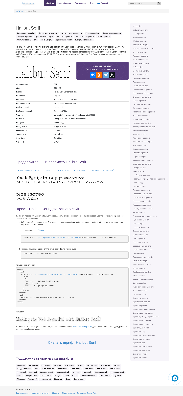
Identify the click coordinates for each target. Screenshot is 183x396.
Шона (68, 379)
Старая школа (138, 253)
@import (41, 230)
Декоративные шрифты (142, 89)
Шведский (58, 379)
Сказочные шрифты (141, 235)
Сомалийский (105, 376)
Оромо (19, 376)
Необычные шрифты (141, 175)
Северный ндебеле (88, 376)
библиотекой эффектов (82, 327)
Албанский (21, 365)
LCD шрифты (138, 34)
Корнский (33, 372)
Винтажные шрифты (141, 71)
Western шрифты (140, 41)
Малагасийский (63, 372)
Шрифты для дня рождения (144, 309)
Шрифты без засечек (141, 302)
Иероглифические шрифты (144, 112)
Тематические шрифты (142, 265)
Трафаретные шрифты (142, 272)
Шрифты (50, 3)
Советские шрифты (141, 242)
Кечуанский (21, 372)
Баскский (57, 365)
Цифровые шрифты (141, 294)
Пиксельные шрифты (141, 190)
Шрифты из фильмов (141, 339)
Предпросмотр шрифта (28, 170)
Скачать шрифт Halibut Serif (72, 342)
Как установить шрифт (40, 393)
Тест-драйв (79, 170)
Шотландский (79, 379)
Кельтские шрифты (140, 130)
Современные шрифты (142, 246)
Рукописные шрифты (141, 220)
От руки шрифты (139, 186)
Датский (117, 365)
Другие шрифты (139, 101)
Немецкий (87, 372)
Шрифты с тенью (140, 358)
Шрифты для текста (141, 328)
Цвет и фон (63, 170)
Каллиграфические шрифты (144, 127)
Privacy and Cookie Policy (87, 393)
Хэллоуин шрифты (140, 291)
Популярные (80, 3)
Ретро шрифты (139, 212)
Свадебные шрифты (141, 231)
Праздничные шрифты (142, 205)
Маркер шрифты (139, 157)
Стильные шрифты (140, 261)
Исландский (76, 369)
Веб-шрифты (138, 67)
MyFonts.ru (20, 11)
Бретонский (69, 365)
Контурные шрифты (141, 145)
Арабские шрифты (140, 56)
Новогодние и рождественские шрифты (149, 179)
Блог (92, 3)
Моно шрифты (139, 171)
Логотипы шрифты (140, 153)
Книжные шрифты (140, 134)
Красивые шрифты (140, 149)
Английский (33, 365)
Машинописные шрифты (143, 160)
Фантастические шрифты (143, 279)
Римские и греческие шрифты (145, 216)
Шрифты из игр (139, 332)
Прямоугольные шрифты (143, 209)
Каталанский (115, 369)
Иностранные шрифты (142, 116)
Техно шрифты (139, 268)
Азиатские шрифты (140, 45)
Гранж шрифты (139, 82)
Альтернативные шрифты (143, 49)
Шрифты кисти (139, 343)
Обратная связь (68, 393)
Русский (102, 3)
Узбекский (21, 379)
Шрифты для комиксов (142, 320)
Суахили (117, 376)
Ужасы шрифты (139, 276)
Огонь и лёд (138, 183)
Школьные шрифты (141, 298)
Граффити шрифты (141, 86)
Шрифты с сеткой (140, 354)
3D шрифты (137, 26)
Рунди (66, 376)
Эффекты (56, 393)
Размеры (48, 170)
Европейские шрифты (142, 104)
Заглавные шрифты (141, 108)
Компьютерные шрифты (142, 142)
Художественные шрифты (143, 287)
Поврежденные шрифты (143, 194)
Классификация (64, 3)
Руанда (57, 376)
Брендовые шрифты (141, 63)
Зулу (36, 369)
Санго (74, 376)
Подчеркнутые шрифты (142, 197)
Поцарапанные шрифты (142, 201)
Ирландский (62, 369)
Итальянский (101, 369)
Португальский (31, 376)
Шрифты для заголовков (143, 313)
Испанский (88, 369)
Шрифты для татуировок (143, 324)
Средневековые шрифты (143, 250)
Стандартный (28, 230)
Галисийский (105, 365)
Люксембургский (46, 372)
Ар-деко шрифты (140, 52)
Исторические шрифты (142, 123)
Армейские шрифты (141, 60)
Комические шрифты (141, 138)
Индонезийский (48, 369)
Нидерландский (101, 372)
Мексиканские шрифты (142, 164)
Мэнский (76, 372)
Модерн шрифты (139, 168)
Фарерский (32, 379)
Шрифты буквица (140, 305)
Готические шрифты (141, 78)
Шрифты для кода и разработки (146, 317)
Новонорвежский (117, 372)
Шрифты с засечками (141, 350)
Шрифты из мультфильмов (144, 335)
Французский (45, 379)
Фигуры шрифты (139, 283)
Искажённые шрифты (141, 119)
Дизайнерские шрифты (142, 97)
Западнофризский (24, 369)
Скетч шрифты (139, 238)
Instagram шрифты (140, 30)
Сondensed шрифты (141, 227)
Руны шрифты (138, 224)
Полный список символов (103, 170)
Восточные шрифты (141, 75)
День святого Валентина (143, 93)
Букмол (80, 365)
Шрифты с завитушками (142, 346)
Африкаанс (45, 365)
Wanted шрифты (139, 37)
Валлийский (92, 365)
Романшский (46, 376)
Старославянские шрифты (143, 257)
